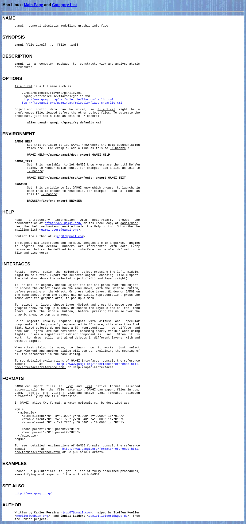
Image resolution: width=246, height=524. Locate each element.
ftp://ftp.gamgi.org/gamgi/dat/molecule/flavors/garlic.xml (72, 103)
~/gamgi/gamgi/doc (62, 155)
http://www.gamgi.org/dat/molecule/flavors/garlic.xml (67, 99)
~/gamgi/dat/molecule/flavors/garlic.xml (56, 96)
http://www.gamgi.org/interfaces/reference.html (97, 364)
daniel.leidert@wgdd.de (108, 516)
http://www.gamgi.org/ (63, 223)
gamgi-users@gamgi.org (59, 230)
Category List (64, 5)
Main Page (33, 5)
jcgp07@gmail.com (69, 236)
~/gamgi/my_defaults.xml (81, 122)
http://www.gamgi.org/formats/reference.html (100, 449)
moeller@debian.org (32, 516)
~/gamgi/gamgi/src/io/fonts (69, 178)
